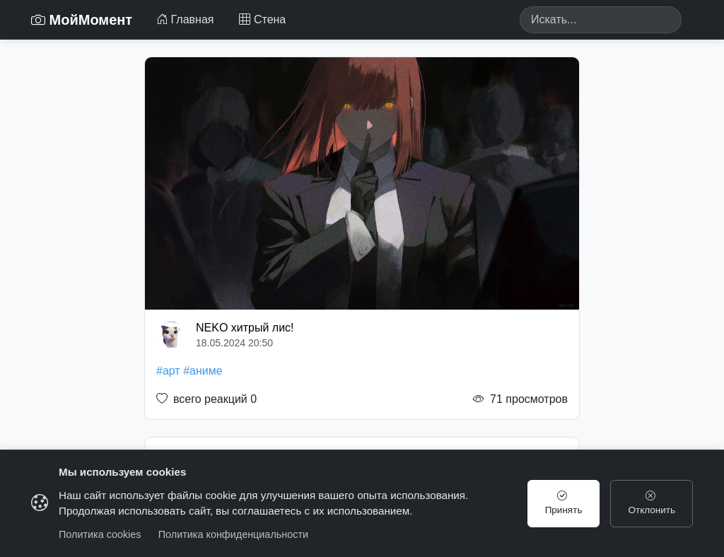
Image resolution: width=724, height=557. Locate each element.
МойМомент (81, 20)
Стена (262, 19)
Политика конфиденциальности (233, 534)
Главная (185, 19)
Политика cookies (100, 534)
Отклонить (650, 503)
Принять (559, 503)
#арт (168, 371)
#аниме (202, 371)
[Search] (601, 19)
